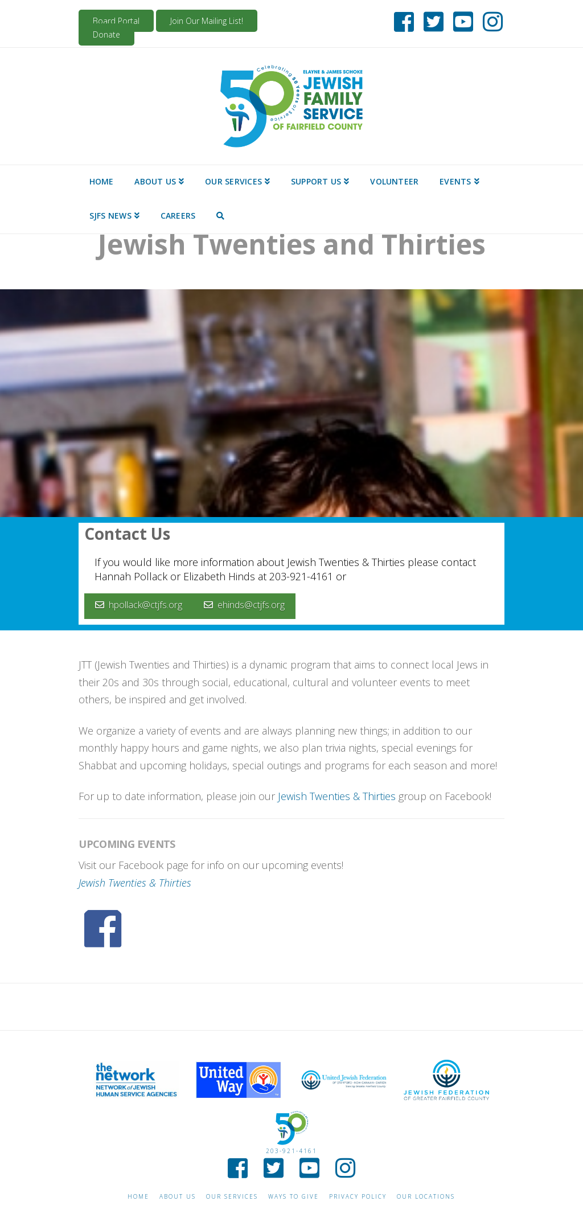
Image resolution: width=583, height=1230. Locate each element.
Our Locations (426, 1196)
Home (138, 1196)
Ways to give (293, 1196)
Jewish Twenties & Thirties (337, 796)
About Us (177, 1196)
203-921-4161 (291, 1151)
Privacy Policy (358, 1196)
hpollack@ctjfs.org (138, 604)
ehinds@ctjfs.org (244, 604)
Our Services (232, 1196)
